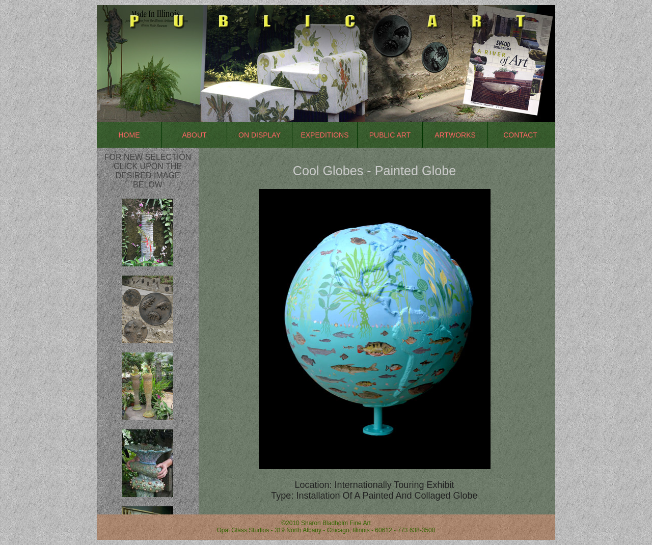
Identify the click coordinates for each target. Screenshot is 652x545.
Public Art (390, 135)
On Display (259, 135)
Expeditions (324, 135)
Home (129, 135)
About (194, 135)
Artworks (455, 135)
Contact (520, 135)
